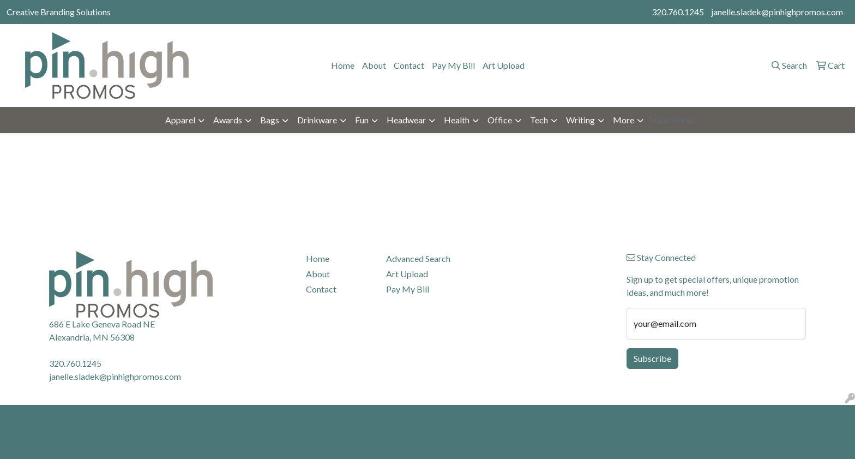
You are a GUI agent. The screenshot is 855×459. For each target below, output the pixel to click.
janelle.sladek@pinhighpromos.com (777, 12)
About (374, 65)
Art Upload (504, 65)
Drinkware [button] (317, 120)
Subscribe (652, 358)
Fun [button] (362, 120)
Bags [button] (269, 120)
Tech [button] (539, 120)
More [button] (623, 120)
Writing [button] (580, 120)
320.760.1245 (678, 12)
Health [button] (456, 120)
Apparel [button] (180, 120)
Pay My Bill (453, 65)
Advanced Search (418, 258)
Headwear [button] (406, 120)
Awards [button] (227, 120)
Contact (409, 65)
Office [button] (499, 120)
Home (342, 65)
